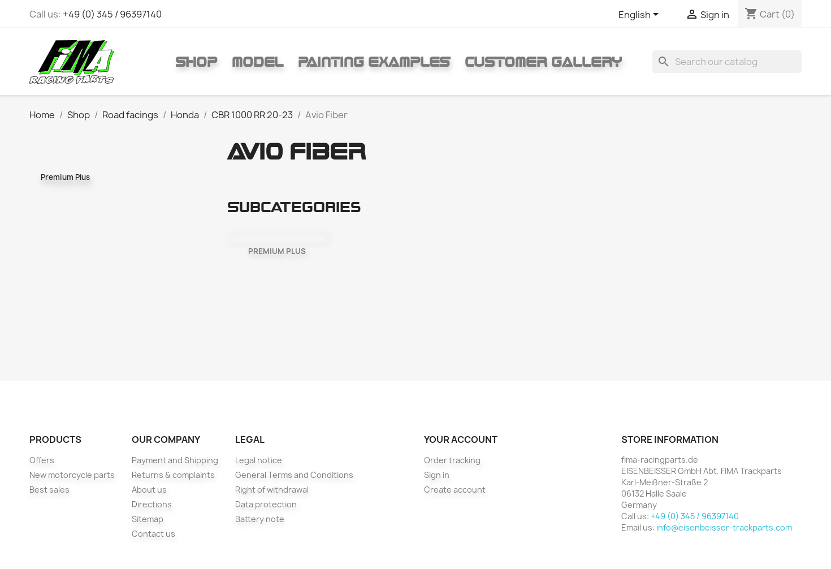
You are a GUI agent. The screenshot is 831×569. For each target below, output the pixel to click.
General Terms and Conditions (294, 474)
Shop (196, 61)
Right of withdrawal (272, 489)
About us (149, 489)
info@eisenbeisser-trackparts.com (724, 527)
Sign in (436, 474)
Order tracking (452, 460)
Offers (41, 460)
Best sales (49, 489)
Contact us (153, 533)
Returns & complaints (173, 474)
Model (257, 61)
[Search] (727, 61)
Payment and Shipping (175, 460)
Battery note (259, 519)
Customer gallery (543, 61)
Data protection (266, 504)
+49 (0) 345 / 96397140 (112, 14)
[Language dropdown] (640, 15)
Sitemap (147, 519)
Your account (460, 439)
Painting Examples (374, 61)
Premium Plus (65, 177)
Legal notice (258, 460)
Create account (455, 489)
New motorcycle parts (72, 474)
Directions (152, 504)
